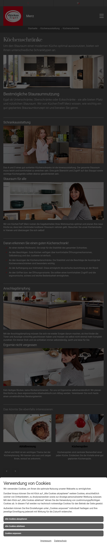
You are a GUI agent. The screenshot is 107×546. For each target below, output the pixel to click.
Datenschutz (60, 540)
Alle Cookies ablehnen (15, 526)
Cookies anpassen (13, 533)
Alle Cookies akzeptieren (16, 519)
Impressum (45, 540)
